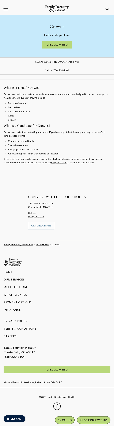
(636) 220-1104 (61, 70)
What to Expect (16, 294)
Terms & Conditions (20, 328)
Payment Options (18, 302)
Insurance (12, 309)
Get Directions (41, 225)
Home (8, 271)
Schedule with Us (57, 44)
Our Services (14, 279)
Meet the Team (15, 287)
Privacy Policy (16, 321)
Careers (10, 336)
